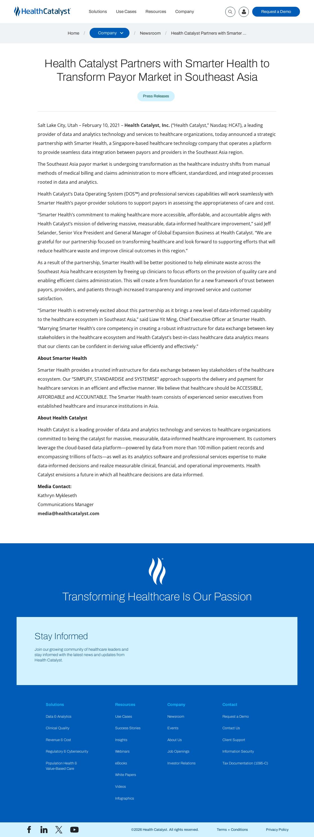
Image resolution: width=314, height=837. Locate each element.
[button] (109, 33)
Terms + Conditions (232, 830)
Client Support (233, 740)
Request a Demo (276, 11)
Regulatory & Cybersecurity (67, 751)
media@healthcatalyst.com (68, 513)
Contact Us (231, 728)
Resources (155, 11)
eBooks (121, 763)
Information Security (238, 751)
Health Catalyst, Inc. (147, 125)
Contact (229, 704)
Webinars (122, 751)
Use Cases (126, 11)
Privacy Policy (277, 830)
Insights (121, 740)
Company (184, 11)
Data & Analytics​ (58, 717)
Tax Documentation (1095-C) (245, 763)
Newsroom (150, 33)
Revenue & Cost (58, 740)
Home (73, 33)
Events (172, 728)
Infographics (124, 798)
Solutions (98, 11)
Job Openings (178, 751)
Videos (120, 787)
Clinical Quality (57, 728)
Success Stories (127, 728)
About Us (174, 740)
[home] (49, 11)
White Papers (125, 775)
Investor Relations (181, 763)
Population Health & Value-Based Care (61, 766)
